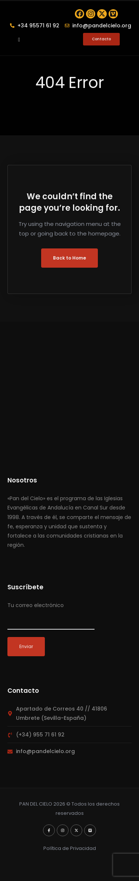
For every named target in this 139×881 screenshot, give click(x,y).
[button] (19, 47)
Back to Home (69, 266)
